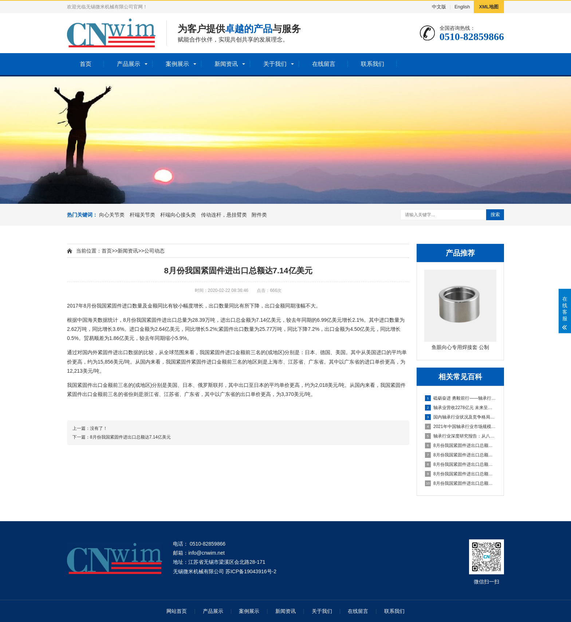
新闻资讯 (226, 64)
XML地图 (489, 6)
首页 (85, 64)
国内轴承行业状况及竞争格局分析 (460, 417)
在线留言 (323, 64)
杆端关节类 (142, 215)
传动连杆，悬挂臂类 (224, 215)
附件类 (259, 215)
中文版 (439, 6)
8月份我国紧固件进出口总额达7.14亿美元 (460, 445)
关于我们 (275, 64)
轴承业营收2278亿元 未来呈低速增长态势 (460, 408)
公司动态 (154, 251)
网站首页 (176, 611)
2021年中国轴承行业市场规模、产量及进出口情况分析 (460, 426)
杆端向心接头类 (178, 215)
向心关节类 (112, 215)
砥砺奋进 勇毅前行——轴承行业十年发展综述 (460, 398)
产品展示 (128, 64)
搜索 (495, 214)
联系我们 (372, 64)
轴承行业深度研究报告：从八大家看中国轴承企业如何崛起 (460, 436)
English (462, 6)
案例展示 (177, 64)
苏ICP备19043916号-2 (250, 571)
